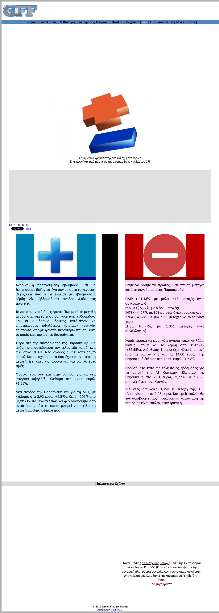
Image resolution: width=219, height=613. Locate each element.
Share (28, 228)
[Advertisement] (110, 56)
